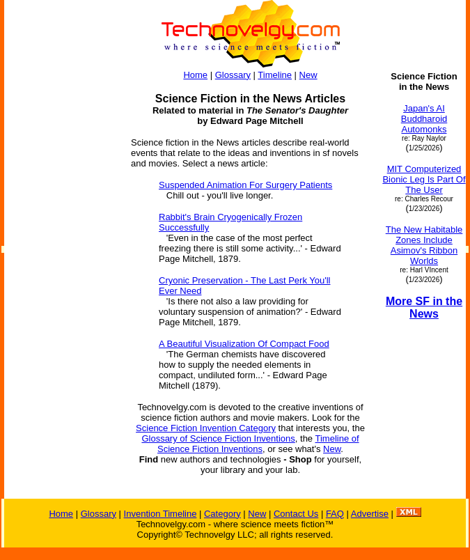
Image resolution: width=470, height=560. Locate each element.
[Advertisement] (61, 280)
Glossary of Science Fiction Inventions (218, 438)
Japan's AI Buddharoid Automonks (424, 118)
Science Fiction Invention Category (206, 428)
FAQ (335, 513)
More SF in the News (424, 307)
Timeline (275, 75)
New (308, 75)
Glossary (233, 75)
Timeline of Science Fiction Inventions (258, 443)
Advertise (370, 513)
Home (195, 75)
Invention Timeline (160, 513)
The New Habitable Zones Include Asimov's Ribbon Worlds (424, 245)
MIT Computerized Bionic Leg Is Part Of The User (423, 179)
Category (222, 513)
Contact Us (296, 513)
